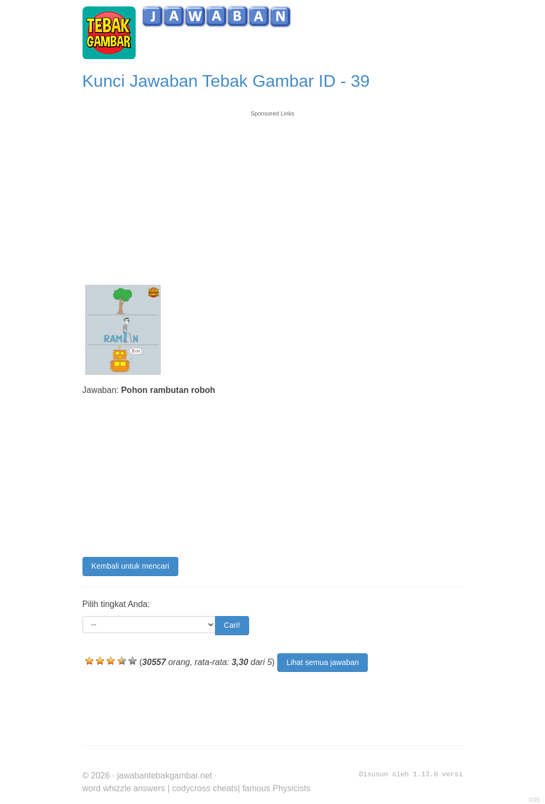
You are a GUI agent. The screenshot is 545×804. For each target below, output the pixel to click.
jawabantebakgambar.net (164, 775)
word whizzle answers (124, 788)
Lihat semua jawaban (322, 662)
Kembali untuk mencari (130, 566)
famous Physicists (276, 788)
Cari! (232, 625)
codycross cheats (205, 788)
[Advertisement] (273, 192)
